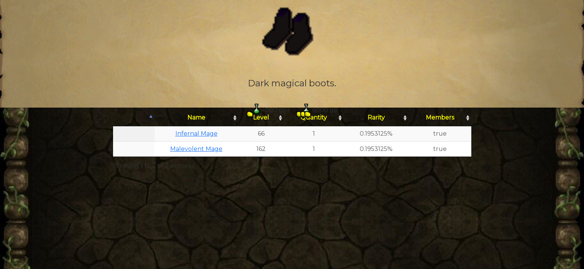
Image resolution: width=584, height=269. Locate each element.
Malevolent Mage (196, 148)
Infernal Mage (196, 133)
